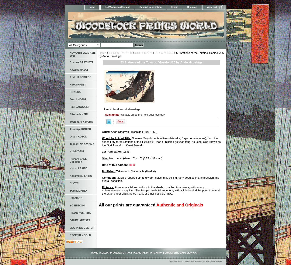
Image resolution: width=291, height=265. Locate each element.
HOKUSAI (76, 92)
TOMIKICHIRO (78, 190)
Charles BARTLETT (81, 62)
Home (102, 53)
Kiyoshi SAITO (78, 168)
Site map (192, 7)
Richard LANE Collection (78, 160)
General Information (150, 7)
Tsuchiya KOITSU (80, 129)
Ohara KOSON (78, 136)
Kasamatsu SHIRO (81, 175)
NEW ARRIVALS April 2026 (83, 54)
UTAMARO (76, 198)
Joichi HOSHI (78, 99)
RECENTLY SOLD (120, 53)
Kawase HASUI (79, 69)
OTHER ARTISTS (80, 220)
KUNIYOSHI (77, 151)
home (92, 7)
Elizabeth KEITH (79, 114)
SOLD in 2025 (144, 53)
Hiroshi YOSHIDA (80, 213)
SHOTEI (74, 183)
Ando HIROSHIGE (80, 77)
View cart (212, 7)
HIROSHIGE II (78, 84)
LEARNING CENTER (82, 227)
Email (174, 7)
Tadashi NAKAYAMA (82, 144)
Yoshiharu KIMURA (81, 121)
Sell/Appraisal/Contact (117, 7)
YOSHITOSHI (78, 205)
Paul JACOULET (80, 106)
